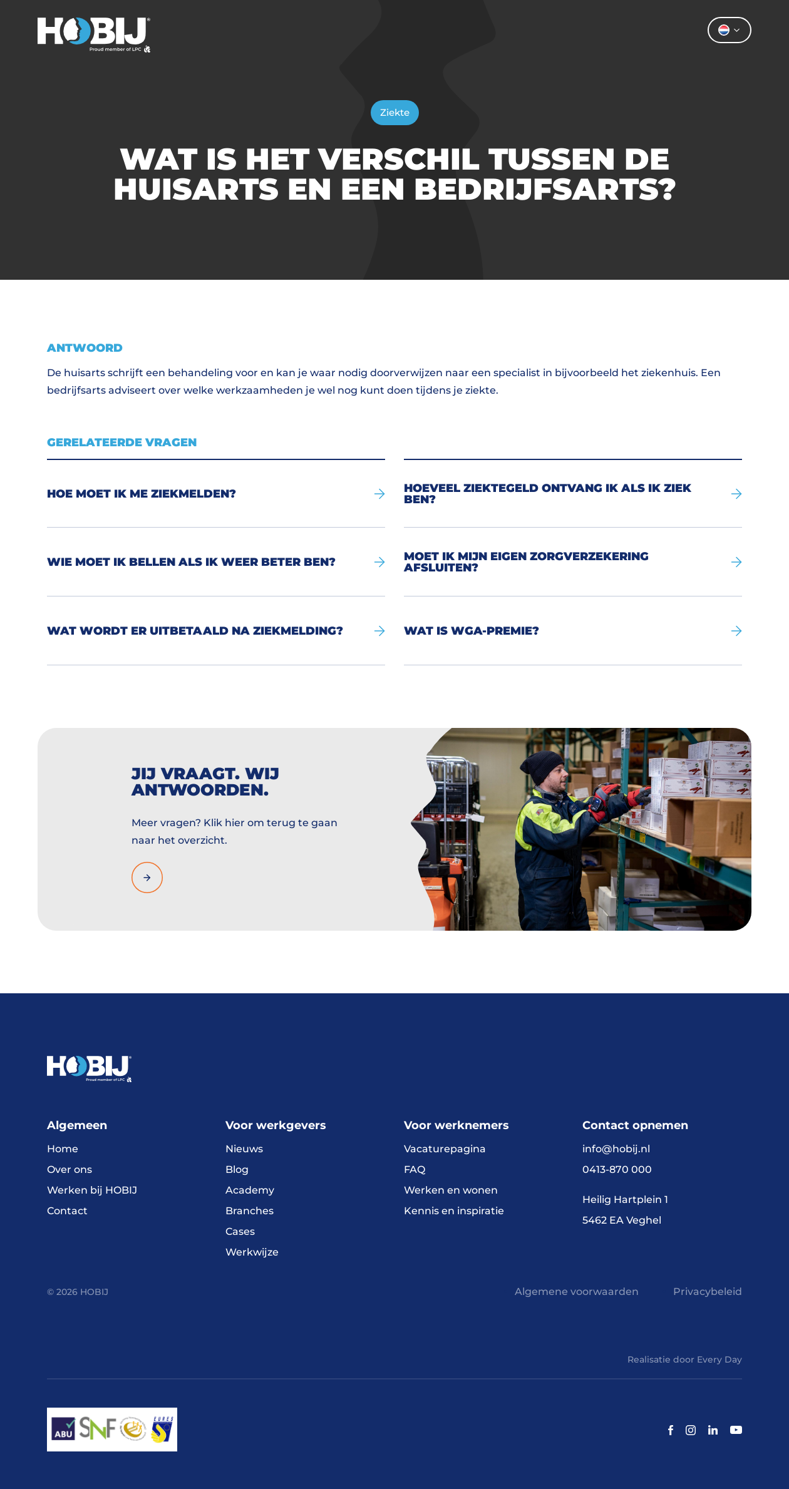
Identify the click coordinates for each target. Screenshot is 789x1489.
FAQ (414, 1169)
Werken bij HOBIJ (92, 1190)
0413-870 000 (617, 1169)
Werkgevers (412, 35)
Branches (249, 1211)
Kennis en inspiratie (454, 1211)
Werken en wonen (451, 1190)
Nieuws (244, 1149)
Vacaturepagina (445, 1149)
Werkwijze (252, 1252)
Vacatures (330, 35)
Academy (249, 1190)
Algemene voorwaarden (577, 1291)
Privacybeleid (707, 1291)
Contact (589, 35)
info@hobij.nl (616, 1149)
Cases (240, 1231)
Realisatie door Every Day (684, 1359)
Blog (237, 1169)
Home (263, 35)
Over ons (506, 35)
